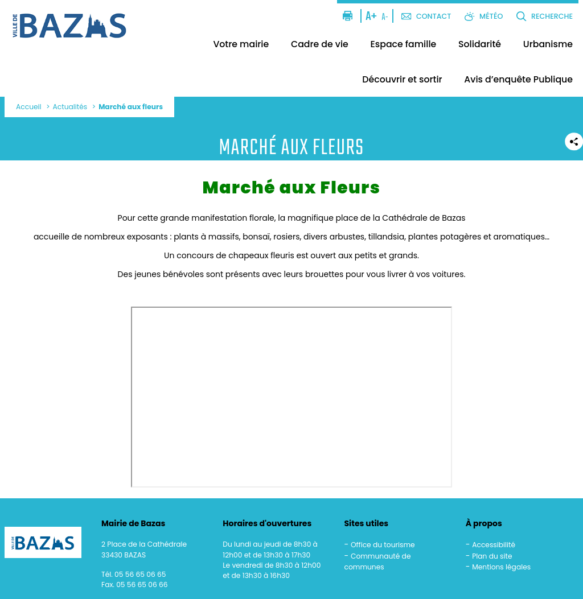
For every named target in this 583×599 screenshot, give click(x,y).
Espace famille (404, 44)
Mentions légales (501, 567)
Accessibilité (493, 545)
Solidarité (479, 44)
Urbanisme (548, 44)
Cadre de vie (319, 44)
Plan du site (492, 556)
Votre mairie (241, 44)
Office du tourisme (383, 545)
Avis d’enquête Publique (518, 79)
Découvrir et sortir (402, 79)
